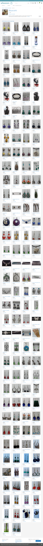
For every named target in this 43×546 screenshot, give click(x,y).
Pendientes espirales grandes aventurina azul (29, 393)
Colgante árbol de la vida (16, 282)
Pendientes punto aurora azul (26, 338)
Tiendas (8, 5)
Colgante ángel (34, 393)
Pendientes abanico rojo (16, 491)
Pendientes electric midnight (26, 73)
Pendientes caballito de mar (7, 199)
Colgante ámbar (15, 171)
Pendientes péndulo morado (7, 449)
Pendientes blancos (5, 463)
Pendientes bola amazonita (16, 143)
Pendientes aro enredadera (17, 296)
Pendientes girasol (15, 421)
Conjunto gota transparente (26, 449)
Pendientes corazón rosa (6, 46)
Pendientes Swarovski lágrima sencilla (27, 435)
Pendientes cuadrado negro (17, 449)
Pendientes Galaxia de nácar (26, 46)
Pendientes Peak (34, 143)
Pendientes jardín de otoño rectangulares (28, 491)
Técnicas (3, 5)
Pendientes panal (34, 73)
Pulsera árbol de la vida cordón (7, 338)
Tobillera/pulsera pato (6, 268)
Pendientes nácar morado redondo (8, 129)
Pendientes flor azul (35, 226)
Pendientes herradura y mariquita (37, 185)
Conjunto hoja (5, 352)
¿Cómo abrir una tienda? (18, 540)
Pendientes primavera (6, 73)
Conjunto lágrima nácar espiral (17, 240)
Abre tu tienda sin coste (17, 5)
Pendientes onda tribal (35, 171)
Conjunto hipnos (5, 143)
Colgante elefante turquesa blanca (37, 254)
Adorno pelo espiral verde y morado (37, 282)
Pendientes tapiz (5, 87)
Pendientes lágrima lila (6, 407)
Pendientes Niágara (35, 32)
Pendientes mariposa (6, 421)
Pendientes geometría (16, 87)
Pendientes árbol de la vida (26, 129)
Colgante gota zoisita (35, 199)
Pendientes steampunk (16, 477)
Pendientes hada (34, 296)
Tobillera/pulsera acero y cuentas (17, 268)
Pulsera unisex (15, 101)
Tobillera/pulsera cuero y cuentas (27, 268)
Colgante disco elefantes (36, 157)
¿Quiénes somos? (4, 540)
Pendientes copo (15, 46)
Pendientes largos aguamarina (26, 463)
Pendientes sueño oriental (26, 199)
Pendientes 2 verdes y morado (26, 254)
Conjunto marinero (5, 185)
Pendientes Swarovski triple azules (27, 296)
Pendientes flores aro (25, 185)
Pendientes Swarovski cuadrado (37, 435)
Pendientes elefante (25, 421)
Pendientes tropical (15, 129)
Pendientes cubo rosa (25, 101)
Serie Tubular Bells (15, 32)
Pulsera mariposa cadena (36, 324)
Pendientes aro (15, 115)
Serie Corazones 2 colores (26, 87)
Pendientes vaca (34, 352)
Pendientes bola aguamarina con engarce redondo (20, 157)
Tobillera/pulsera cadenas (36, 268)
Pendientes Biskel (35, 115)
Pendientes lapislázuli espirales (36, 463)
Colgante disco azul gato (6, 226)
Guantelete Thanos (35, 338)
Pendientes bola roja (35, 491)
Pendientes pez (24, 171)
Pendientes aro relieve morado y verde (8, 171)
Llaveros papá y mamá (6, 101)
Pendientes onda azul (35, 477)
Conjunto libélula (15, 435)
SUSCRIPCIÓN (38, 540)
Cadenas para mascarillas (6, 115)
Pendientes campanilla (6, 310)
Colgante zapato (5, 477)
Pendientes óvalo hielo (35, 421)
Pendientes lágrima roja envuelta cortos (8, 435)
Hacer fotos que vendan (18, 541)
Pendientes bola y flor (25, 157)
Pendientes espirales (35, 310)
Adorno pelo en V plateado (6, 296)
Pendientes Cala (5, 32)
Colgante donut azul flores (26, 352)
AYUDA (16, 542)
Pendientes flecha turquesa (26, 477)
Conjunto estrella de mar (16, 352)
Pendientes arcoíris (25, 282)
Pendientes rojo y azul (35, 449)
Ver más (28, 16)
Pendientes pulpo (15, 310)
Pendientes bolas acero (16, 199)
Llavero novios (34, 87)
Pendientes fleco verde (35, 407)
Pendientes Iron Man (16, 185)
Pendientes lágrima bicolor (6, 491)
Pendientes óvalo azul (25, 407)
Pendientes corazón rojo (16, 407)
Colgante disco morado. (16, 226)
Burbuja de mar (34, 46)
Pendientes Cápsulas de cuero (26, 32)
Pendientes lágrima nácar (16, 73)
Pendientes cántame (35, 505)
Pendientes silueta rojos (26, 324)
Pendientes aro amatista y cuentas (18, 393)
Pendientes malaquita (16, 463)
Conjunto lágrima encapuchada (7, 324)
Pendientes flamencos (16, 324)
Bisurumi (5, 34)
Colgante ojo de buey (25, 310)
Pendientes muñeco (25, 115)
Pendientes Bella (5, 157)
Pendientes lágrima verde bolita (7, 254)
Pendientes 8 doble (5, 393)
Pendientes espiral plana (16, 254)
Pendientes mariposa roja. (6, 240)
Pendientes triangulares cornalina (37, 240)
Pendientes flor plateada (6, 505)
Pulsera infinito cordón (16, 338)
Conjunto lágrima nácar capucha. (27, 240)
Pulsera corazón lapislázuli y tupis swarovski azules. (29, 226)
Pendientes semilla (25, 143)
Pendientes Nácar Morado (26, 505)
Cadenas (33, 101)
